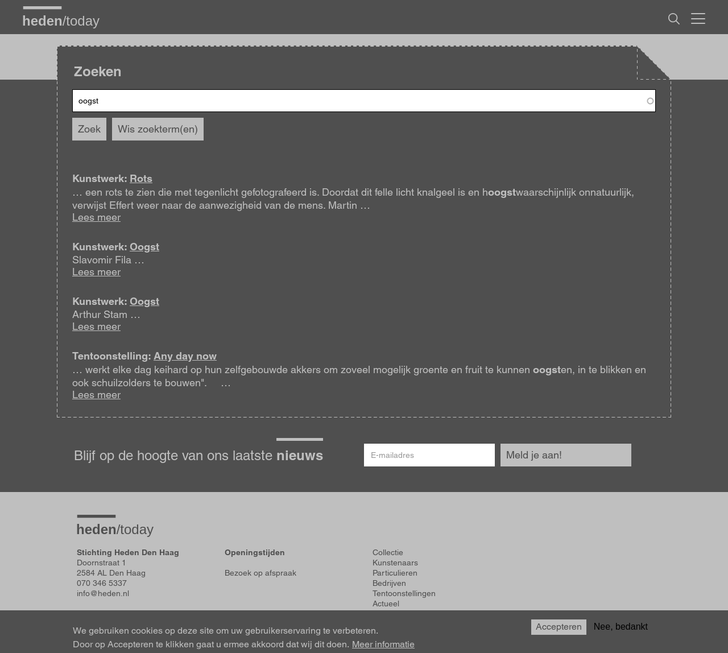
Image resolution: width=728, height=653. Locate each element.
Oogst (144, 247)
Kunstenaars (395, 562)
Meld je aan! (534, 455)
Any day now (185, 356)
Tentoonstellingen (404, 593)
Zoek (89, 129)
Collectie (388, 552)
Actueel (386, 603)
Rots (141, 178)
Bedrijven (389, 583)
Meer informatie (383, 644)
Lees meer (96, 217)
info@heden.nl (103, 593)
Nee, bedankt (621, 626)
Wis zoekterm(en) (158, 129)
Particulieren (395, 572)
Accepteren (559, 626)
